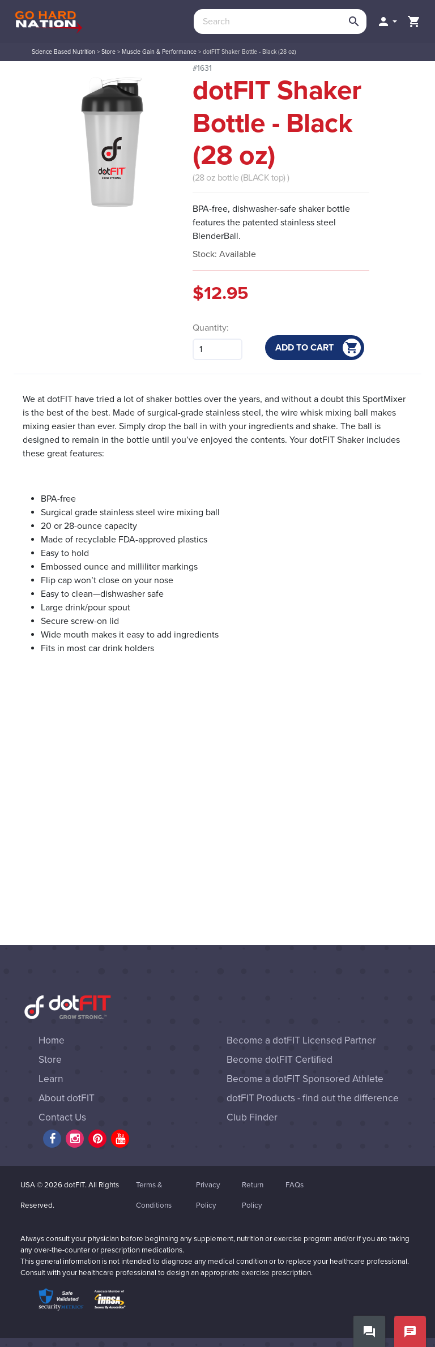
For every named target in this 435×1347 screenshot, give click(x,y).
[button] (387, 21)
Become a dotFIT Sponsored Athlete (305, 1079)
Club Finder (252, 1117)
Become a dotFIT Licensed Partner (301, 1040)
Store (108, 51)
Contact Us (62, 1117)
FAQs (294, 1185)
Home (52, 1040)
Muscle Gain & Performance (159, 51)
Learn (51, 1079)
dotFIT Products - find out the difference (313, 1098)
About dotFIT (67, 1098)
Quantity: (211, 327)
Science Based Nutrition (63, 51)
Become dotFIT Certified (279, 1060)
